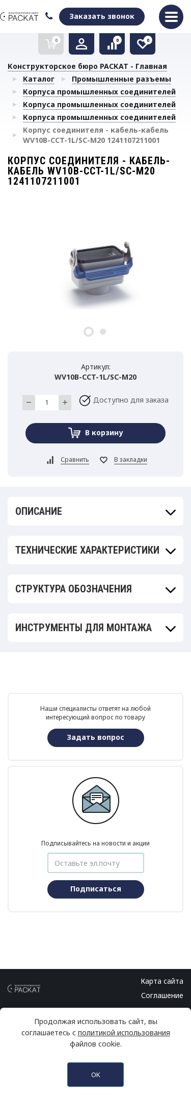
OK (95, 1074)
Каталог (38, 79)
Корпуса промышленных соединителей (99, 91)
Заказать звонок (101, 16)
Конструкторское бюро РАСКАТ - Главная (87, 66)
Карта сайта (162, 981)
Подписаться (95, 888)
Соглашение (162, 995)
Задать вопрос (95, 737)
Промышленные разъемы (121, 79)
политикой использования (124, 1032)
